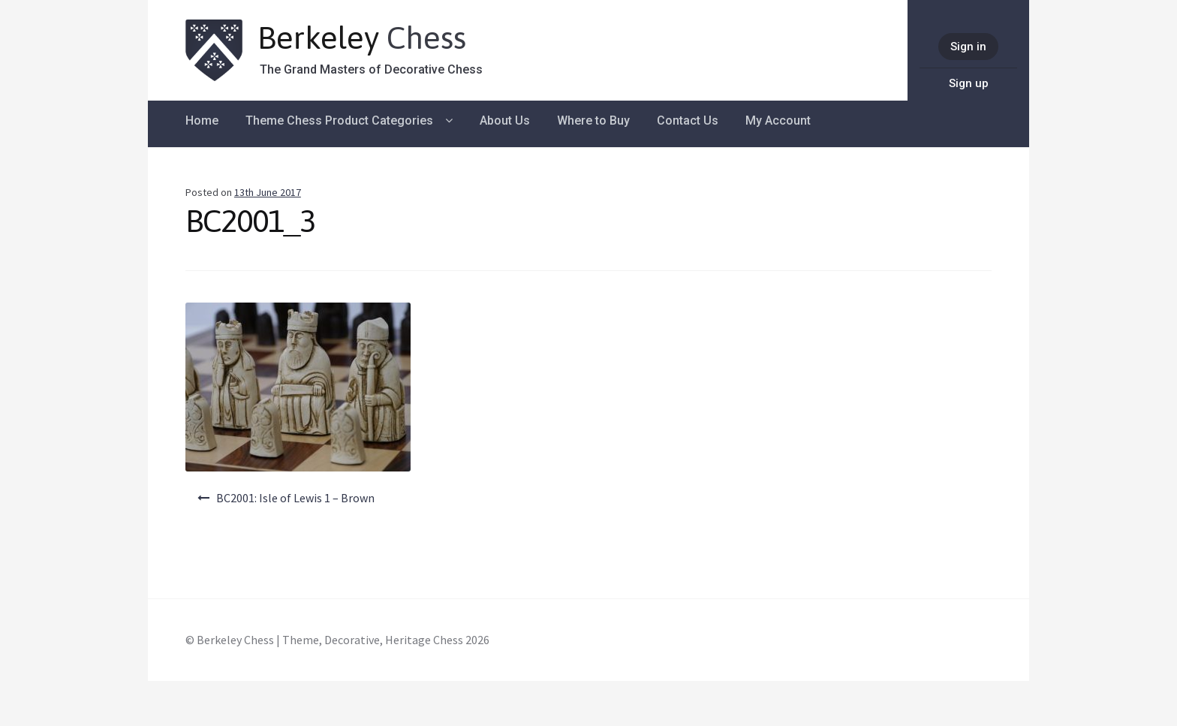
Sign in (968, 46)
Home (201, 120)
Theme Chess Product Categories (339, 120)
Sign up (969, 83)
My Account (778, 120)
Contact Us (687, 120)
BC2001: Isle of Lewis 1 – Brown (295, 497)
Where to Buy (593, 120)
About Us (505, 120)
